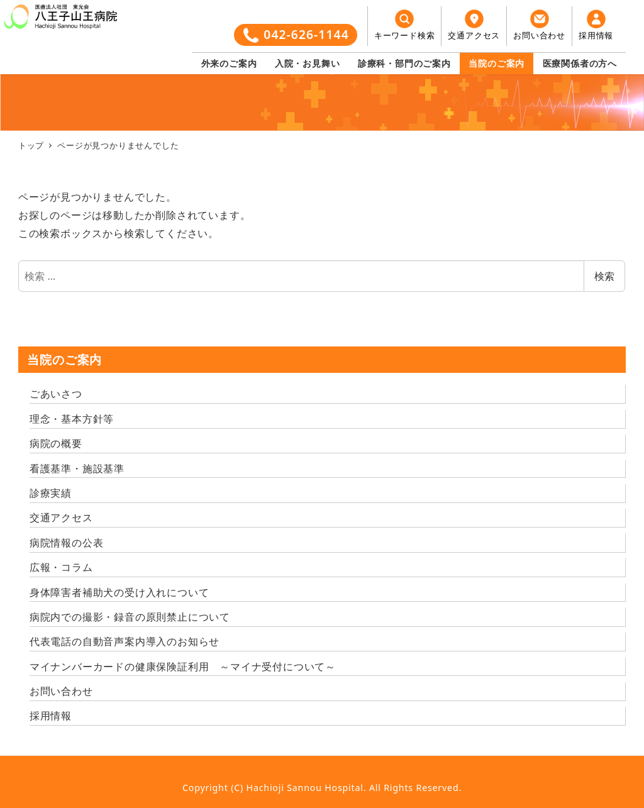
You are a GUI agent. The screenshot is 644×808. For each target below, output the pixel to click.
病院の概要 (56, 443)
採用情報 (51, 715)
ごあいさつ (56, 394)
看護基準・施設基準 (77, 468)
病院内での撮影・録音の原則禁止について (130, 617)
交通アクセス (61, 517)
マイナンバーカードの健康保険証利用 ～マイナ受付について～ (183, 666)
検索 (604, 276)
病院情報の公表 (67, 543)
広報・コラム (61, 567)
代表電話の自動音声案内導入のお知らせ (124, 641)
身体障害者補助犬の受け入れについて (119, 592)
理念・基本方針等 (72, 419)
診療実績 (51, 493)
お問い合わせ (61, 691)
